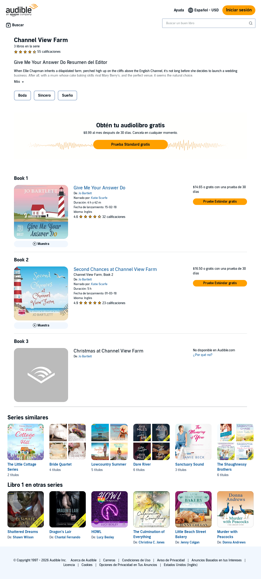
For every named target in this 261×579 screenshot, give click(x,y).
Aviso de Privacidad (171, 560)
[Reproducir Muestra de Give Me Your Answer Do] (41, 244)
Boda (22, 95)
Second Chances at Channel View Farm (115, 269)
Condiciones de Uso (136, 560)
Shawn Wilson (23, 537)
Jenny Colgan (190, 542)
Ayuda (179, 10)
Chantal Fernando (67, 537)
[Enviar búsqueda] (251, 23)
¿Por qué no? (203, 355)
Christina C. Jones (152, 542)
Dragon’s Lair (60, 532)
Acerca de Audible (83, 560)
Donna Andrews (234, 542)
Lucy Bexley (105, 537)
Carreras (109, 560)
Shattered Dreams (22, 532)
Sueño (67, 95)
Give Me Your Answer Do (99, 188)
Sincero (44, 95)
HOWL (96, 532)
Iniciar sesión (239, 10)
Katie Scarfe (99, 198)
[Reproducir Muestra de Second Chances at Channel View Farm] (41, 325)
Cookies (87, 565)
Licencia (69, 565)
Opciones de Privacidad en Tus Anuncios (128, 565)
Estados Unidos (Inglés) (181, 565)
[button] (19, 82)
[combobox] (208, 23)
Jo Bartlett (85, 193)
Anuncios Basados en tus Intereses (217, 560)
